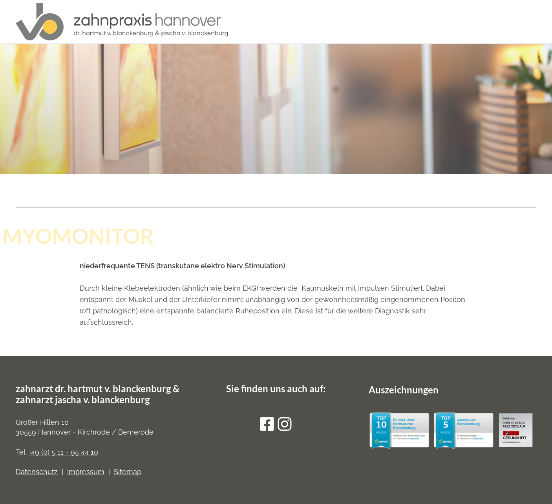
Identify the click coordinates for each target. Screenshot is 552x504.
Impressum (85, 472)
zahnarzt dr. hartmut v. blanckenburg (93, 388)
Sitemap (127, 472)
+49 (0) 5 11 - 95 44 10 (63, 452)
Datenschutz (37, 472)
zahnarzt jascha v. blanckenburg (83, 399)
